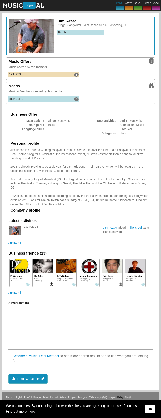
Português (83, 397)
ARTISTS (44, 74)
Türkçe (92, 397)
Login (29, 5)
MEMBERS (44, 99)
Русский (54, 397)
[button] (28, 379)
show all (14, 242)
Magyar (112, 397)
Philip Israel (134, 227)
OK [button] (150, 409)
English (19, 397)
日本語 (128, 397)
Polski (46, 397)
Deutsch (10, 397)
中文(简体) (102, 397)
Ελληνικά (72, 397)
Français (37, 397)
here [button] (31, 411)
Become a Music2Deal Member (36, 356)
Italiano (63, 397)
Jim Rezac (110, 227)
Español (28, 397)
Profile (62, 32)
